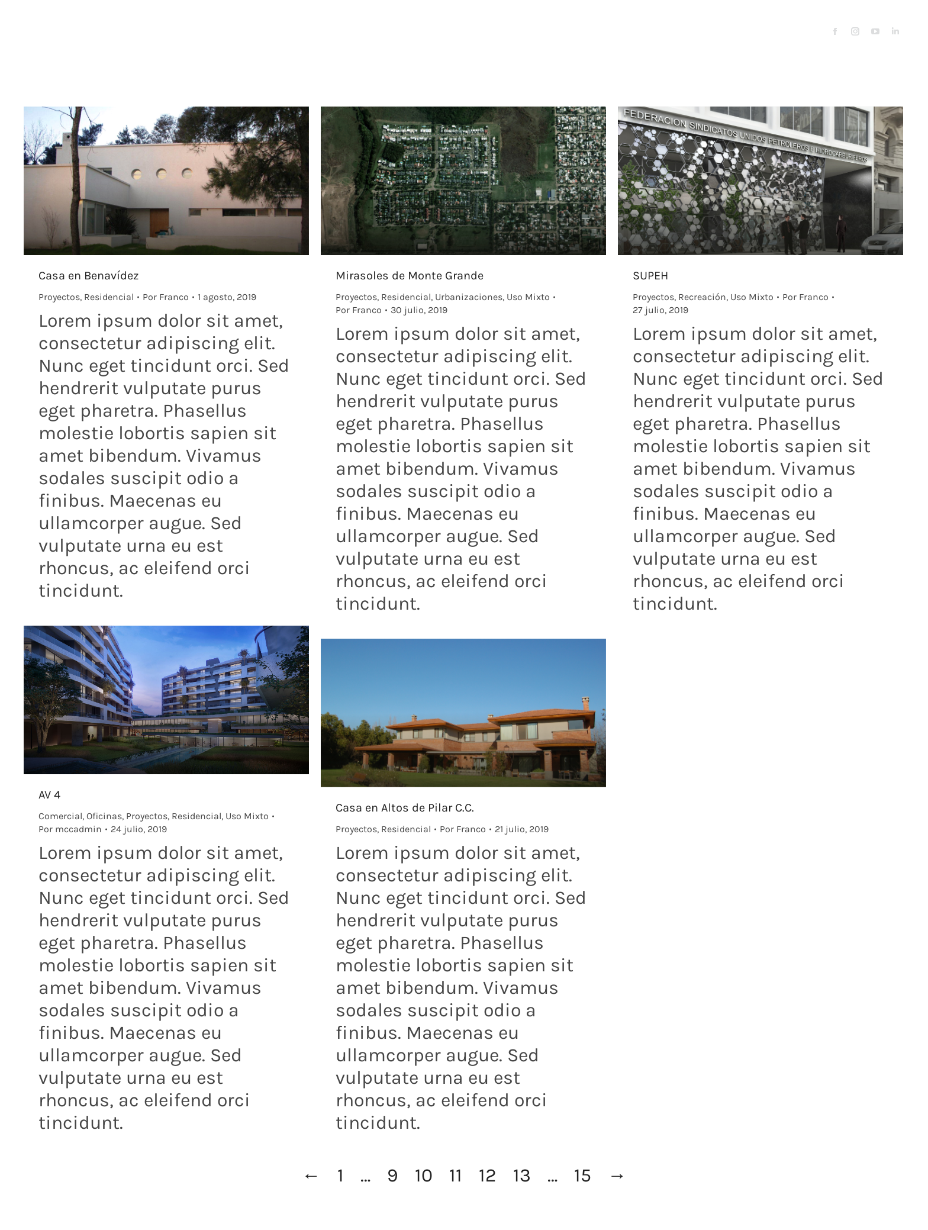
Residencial (109, 296)
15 (582, 1175)
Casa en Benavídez (88, 275)
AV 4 (49, 794)
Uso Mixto (528, 296)
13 (522, 1175)
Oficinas (104, 816)
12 (488, 1175)
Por (166, 296)
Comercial (60, 816)
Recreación (702, 296)
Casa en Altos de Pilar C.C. (405, 807)
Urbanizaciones (468, 296)
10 (424, 1175)
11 (455, 1175)
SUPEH (650, 275)
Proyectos (59, 296)
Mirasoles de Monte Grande (410, 275)
